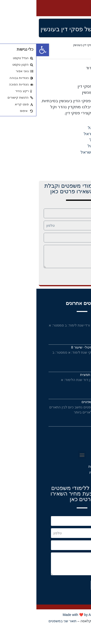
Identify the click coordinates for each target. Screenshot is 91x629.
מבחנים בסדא (68, 320)
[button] (59, 8)
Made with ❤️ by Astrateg (45, 615)
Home (85, 45)
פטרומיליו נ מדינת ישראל (66, 152)
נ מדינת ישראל (76, 121)
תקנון (73, 446)
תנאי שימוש (67, 438)
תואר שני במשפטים (26, 621)
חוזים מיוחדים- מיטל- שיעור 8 (57, 347)
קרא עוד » (72, 336)
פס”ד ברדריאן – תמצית (61, 375)
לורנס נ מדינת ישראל (70, 146)
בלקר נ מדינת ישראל (70, 127)
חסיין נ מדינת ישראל (71, 140)
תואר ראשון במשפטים (62, 402)
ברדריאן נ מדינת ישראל (68, 134)
